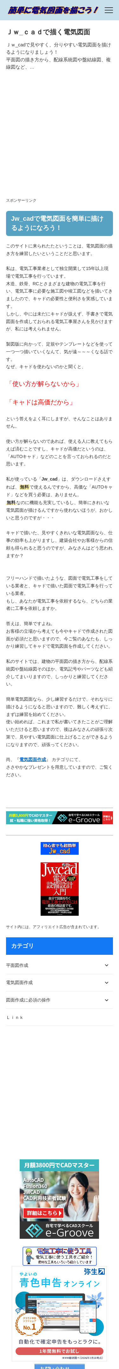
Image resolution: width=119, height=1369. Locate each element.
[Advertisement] (59, 137)
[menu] (109, 10)
